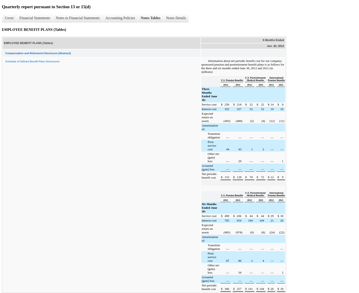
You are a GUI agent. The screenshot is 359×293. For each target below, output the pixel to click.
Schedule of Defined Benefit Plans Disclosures (32, 61)
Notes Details (176, 18)
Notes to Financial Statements (78, 18)
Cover (9, 18)
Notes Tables (150, 18)
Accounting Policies (120, 18)
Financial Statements (34, 18)
